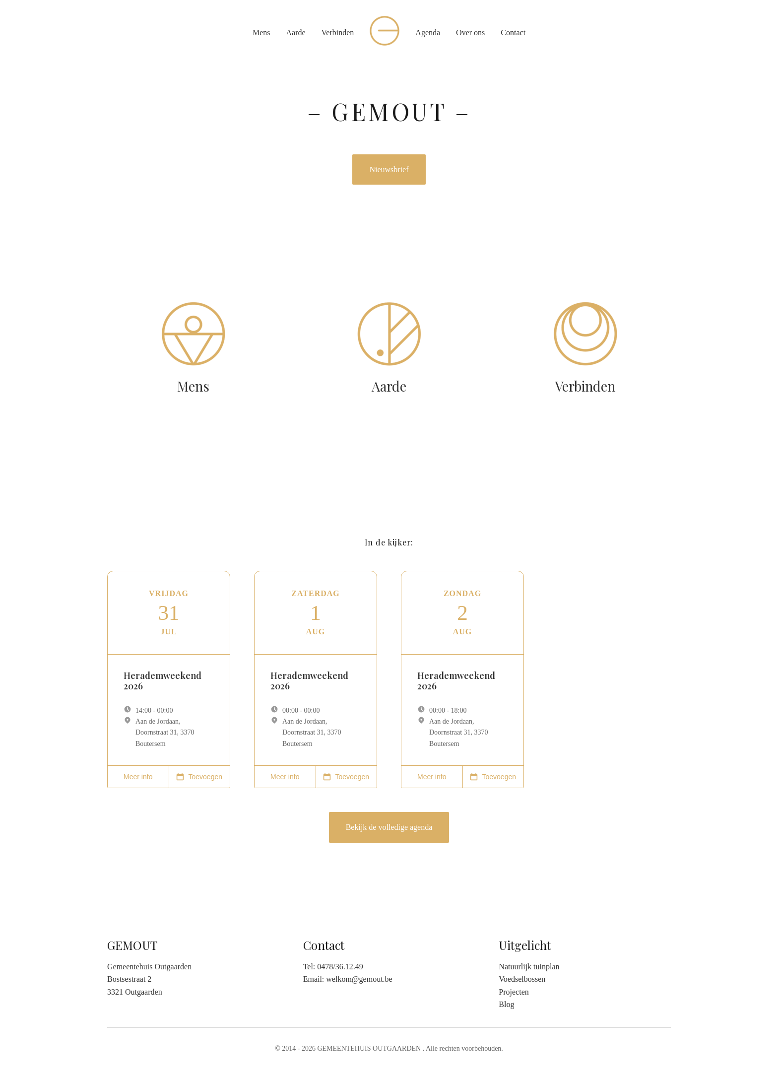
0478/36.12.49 (340, 966)
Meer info (138, 777)
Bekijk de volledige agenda (389, 827)
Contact (513, 32)
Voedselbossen (522, 979)
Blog (506, 1004)
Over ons (470, 32)
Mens (261, 32)
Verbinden (338, 32)
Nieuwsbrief (388, 169)
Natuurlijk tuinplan (529, 966)
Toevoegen (199, 777)
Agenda (427, 32)
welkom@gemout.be (359, 979)
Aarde (295, 32)
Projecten (513, 992)
